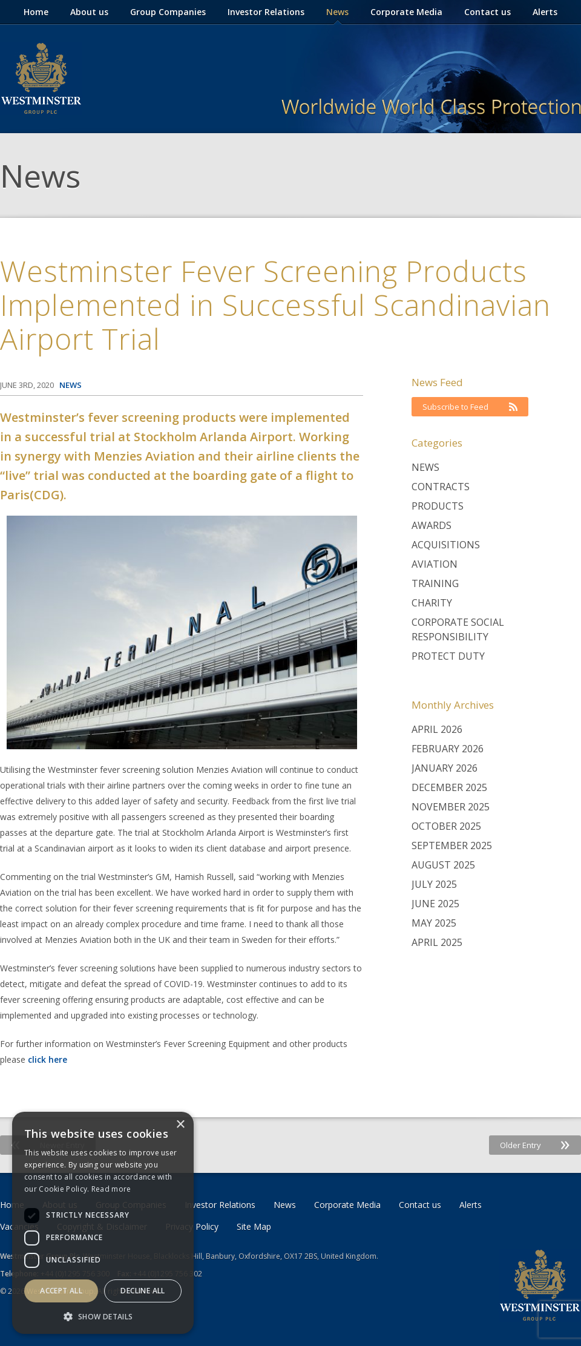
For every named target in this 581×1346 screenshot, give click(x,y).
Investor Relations (266, 12)
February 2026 (448, 748)
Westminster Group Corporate (41, 78)
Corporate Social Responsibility (458, 629)
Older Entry (535, 1145)
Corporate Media (406, 12)
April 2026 (437, 729)
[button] (103, 1316)
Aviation (435, 564)
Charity (432, 602)
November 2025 (451, 806)
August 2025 (443, 865)
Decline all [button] (142, 1290)
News (337, 12)
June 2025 (435, 903)
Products (438, 506)
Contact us (487, 12)
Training (435, 583)
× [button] (180, 1124)
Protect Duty (448, 656)
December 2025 (449, 787)
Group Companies (168, 12)
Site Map (254, 1226)
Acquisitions (446, 544)
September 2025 (452, 845)
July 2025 (434, 884)
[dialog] (103, 1223)
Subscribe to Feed (469, 406)
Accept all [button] (61, 1290)
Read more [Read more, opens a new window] (111, 1189)
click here (47, 1059)
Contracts (441, 486)
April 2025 (437, 942)
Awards (431, 525)
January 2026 (445, 768)
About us (89, 12)
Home (36, 12)
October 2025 (446, 826)
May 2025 (434, 923)
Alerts (545, 12)
